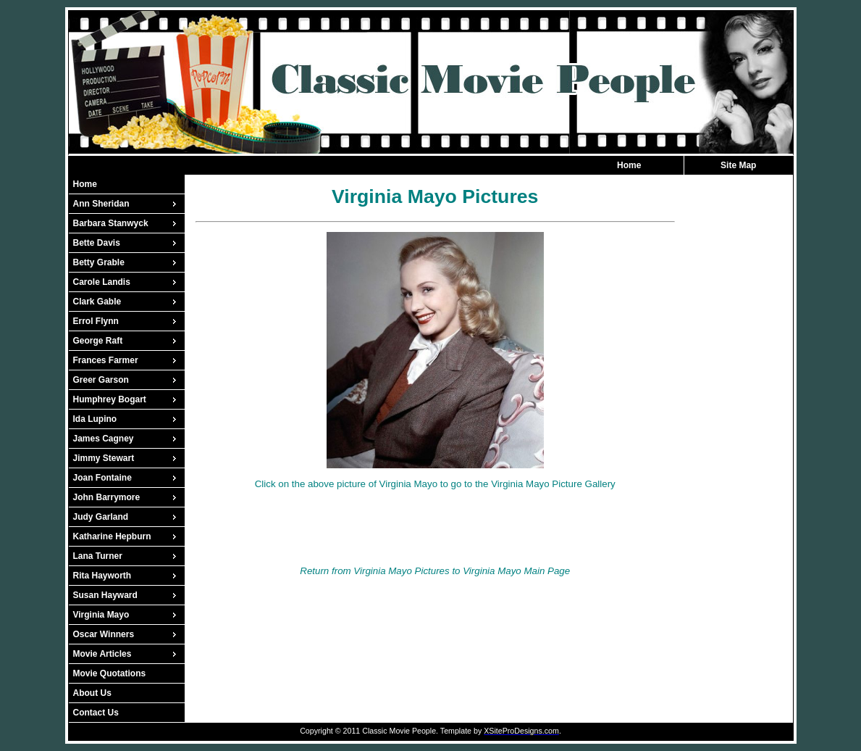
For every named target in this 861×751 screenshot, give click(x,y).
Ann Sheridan (101, 204)
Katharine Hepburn (112, 536)
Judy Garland (101, 517)
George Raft (98, 341)
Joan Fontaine (102, 478)
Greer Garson (101, 380)
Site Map (738, 165)
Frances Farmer (105, 360)
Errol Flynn (96, 321)
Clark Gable (97, 301)
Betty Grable (99, 262)
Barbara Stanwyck (110, 223)
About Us (92, 693)
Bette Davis (96, 243)
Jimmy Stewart (104, 458)
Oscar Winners (104, 634)
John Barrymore (106, 497)
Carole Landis (101, 282)
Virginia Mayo (101, 615)
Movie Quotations (109, 673)
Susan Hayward (105, 595)
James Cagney (103, 438)
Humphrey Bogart (109, 399)
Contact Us (96, 713)
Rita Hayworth (102, 575)
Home (629, 165)
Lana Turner (97, 556)
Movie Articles (102, 654)
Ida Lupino (95, 419)
